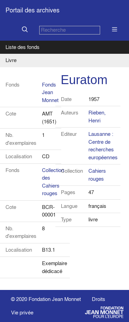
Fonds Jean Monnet (50, 92)
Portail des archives (33, 10)
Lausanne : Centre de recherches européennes (103, 145)
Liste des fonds (23, 47)
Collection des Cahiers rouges (53, 182)
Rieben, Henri (97, 116)
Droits (98, 299)
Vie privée (22, 312)
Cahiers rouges (97, 174)
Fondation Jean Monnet (55, 299)
